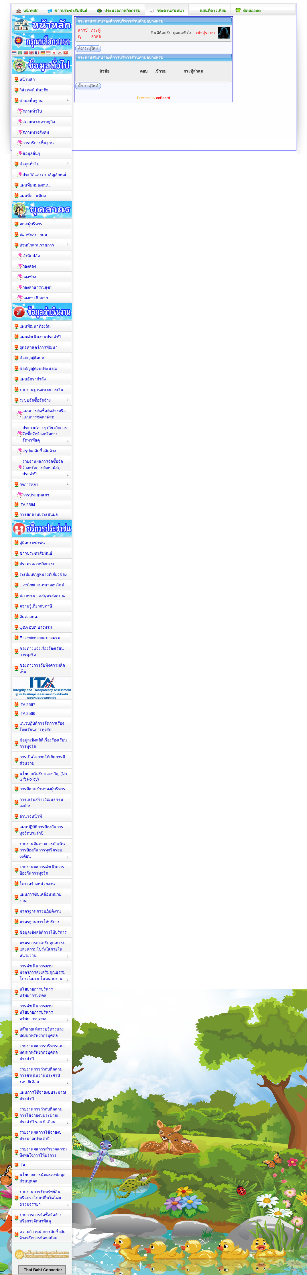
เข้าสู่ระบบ (205, 33)
